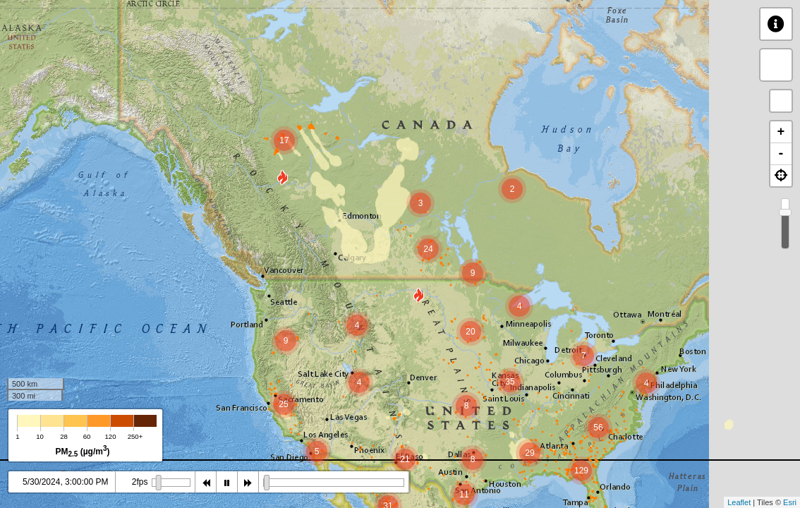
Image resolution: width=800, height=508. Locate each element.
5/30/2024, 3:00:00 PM (65, 482)
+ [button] (781, 131)
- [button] (781, 153)
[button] (781, 175)
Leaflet (739, 502)
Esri (789, 502)
